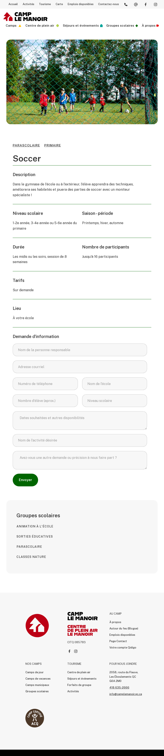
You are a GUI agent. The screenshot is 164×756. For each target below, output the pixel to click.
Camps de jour (34, 672)
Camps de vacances (38, 678)
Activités (28, 4)
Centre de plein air (78, 672)
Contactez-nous (108, 4)
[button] (13, 25)
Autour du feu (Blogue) (123, 628)
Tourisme (45, 4)
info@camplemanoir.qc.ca (125, 694)
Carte (59, 4)
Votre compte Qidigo (122, 647)
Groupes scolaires (37, 691)
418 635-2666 (119, 687)
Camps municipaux (37, 685)
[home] (25, 17)
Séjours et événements (81, 678)
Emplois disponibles (81, 4)
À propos (115, 622)
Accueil (13, 4)
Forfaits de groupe (79, 685)
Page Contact (118, 641)
